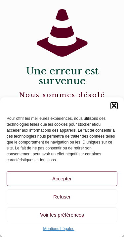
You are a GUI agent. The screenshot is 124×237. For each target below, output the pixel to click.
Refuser (62, 196)
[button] (114, 105)
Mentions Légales (58, 228)
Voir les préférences (62, 215)
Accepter (62, 178)
